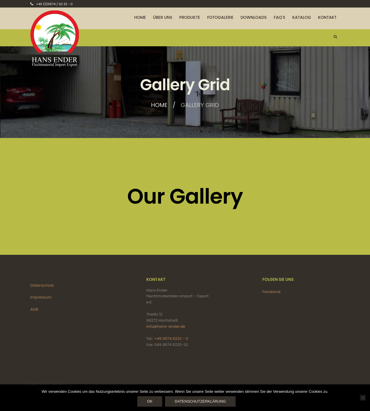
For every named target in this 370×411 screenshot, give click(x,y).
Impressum (41, 297)
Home (159, 105)
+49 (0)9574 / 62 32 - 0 (54, 4)
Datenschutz (42, 285)
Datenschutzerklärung (200, 401)
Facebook (271, 291)
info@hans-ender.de (165, 326)
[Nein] (363, 398)
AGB (34, 309)
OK (150, 401)
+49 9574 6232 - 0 (171, 338)
